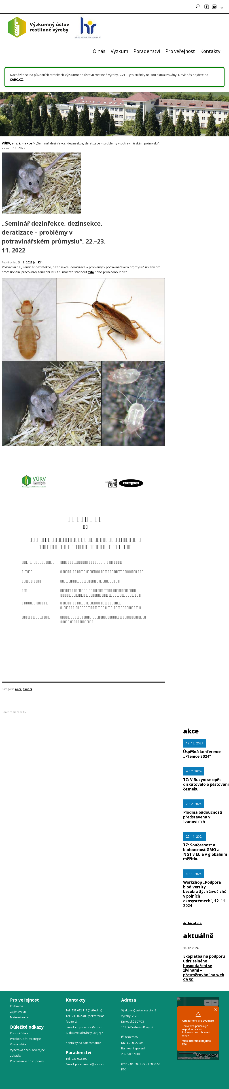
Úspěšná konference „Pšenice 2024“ (202, 754)
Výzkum (119, 51)
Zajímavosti (18, 1012)
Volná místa (18, 1044)
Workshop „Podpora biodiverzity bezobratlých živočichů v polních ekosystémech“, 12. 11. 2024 (205, 894)
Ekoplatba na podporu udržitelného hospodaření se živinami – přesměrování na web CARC (204, 968)
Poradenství (147, 51)
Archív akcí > (192, 923)
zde (91, 272)
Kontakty (210, 51)
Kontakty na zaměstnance (83, 1043)
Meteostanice (19, 1017)
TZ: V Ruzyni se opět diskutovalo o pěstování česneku (206, 784)
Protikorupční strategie (25, 1039)
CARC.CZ (16, 79)
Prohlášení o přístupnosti (27, 1061)
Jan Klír (38, 262)
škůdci (27, 689)
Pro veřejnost (180, 51)
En (221, 8)
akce (18, 689)
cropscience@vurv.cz (89, 1027)
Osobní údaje (19, 1033)
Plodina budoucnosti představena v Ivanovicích (202, 817)
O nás (99, 51)
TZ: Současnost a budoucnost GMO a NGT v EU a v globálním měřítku (205, 851)
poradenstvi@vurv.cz (89, 1064)
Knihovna (16, 1006)
